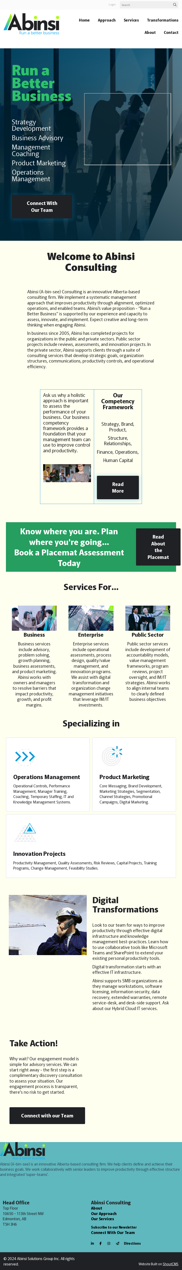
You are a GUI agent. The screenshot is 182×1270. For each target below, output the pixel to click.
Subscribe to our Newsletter (114, 1227)
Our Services (102, 1218)
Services (131, 20)
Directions (132, 1243)
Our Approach (104, 1213)
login (112, 4)
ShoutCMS (170, 1263)
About (150, 32)
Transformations (162, 20)
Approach (107, 20)
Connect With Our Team (113, 1232)
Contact (171, 32)
